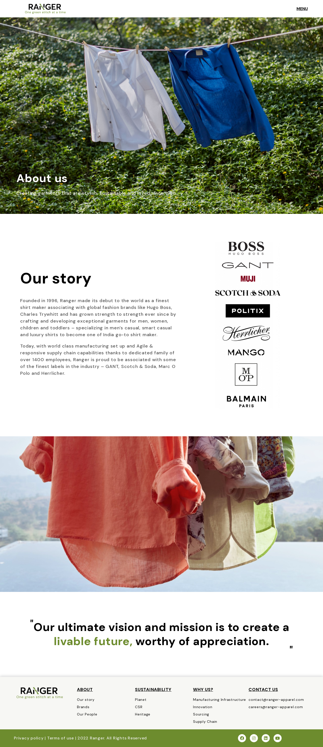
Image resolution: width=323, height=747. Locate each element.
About (85, 689)
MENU (303, 8)
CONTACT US (263, 689)
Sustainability (153, 689)
